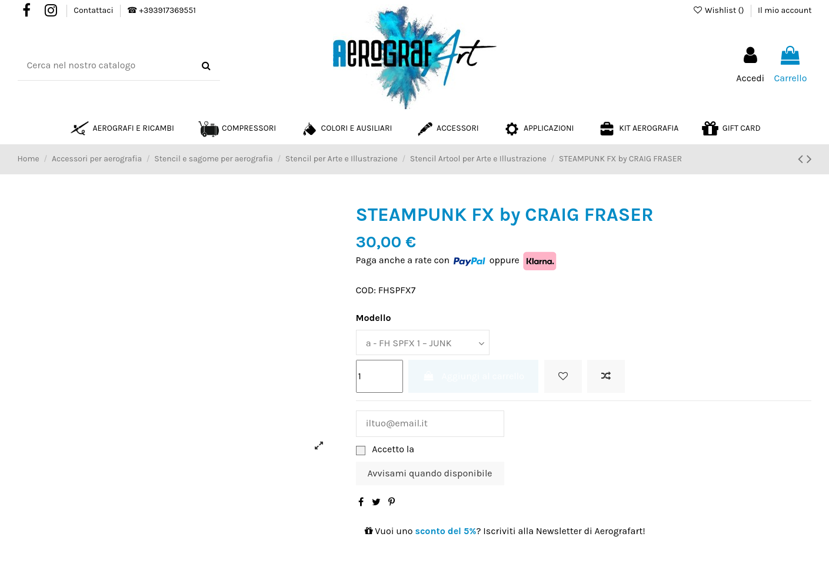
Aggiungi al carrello (473, 375)
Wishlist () (719, 10)
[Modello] (422, 342)
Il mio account (784, 10)
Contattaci (94, 10)
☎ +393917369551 (161, 10)
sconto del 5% (445, 529)
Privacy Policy (445, 448)
